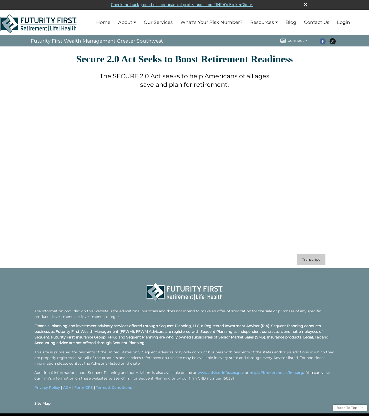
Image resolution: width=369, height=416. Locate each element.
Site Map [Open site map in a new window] (42, 403)
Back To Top (350, 408)
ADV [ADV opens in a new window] (67, 387)
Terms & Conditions (114, 387)
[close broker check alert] (305, 5)
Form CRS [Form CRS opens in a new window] (83, 387)
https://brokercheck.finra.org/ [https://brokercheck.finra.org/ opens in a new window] (277, 372)
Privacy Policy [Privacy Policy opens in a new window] (47, 387)
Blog (290, 22)
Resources (262, 22)
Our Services (158, 22)
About (125, 22)
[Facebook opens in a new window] (323, 43)
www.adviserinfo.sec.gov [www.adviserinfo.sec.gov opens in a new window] (221, 372)
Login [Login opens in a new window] (343, 22)
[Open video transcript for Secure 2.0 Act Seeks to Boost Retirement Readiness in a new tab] (311, 259)
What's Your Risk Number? (211, 22)
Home (103, 22)
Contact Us (316, 22)
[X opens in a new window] (333, 43)
